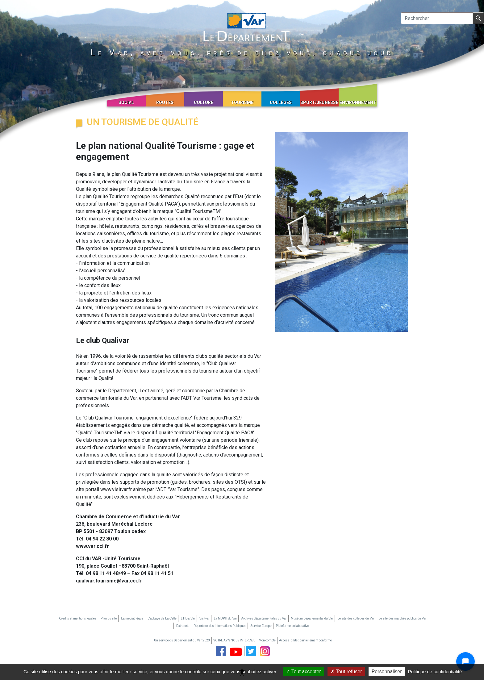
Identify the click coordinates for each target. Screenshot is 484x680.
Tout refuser (346, 671)
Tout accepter (303, 671)
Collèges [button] (281, 102)
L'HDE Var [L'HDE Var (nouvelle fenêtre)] (188, 618)
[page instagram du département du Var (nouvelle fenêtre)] (265, 651)
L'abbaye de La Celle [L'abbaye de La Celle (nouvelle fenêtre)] (162, 618)
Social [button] (126, 102)
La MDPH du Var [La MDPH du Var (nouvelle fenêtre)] (225, 618)
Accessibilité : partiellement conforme (305, 640)
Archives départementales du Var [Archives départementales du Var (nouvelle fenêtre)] (263, 618)
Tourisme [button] (242, 102)
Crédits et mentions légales (78, 618)
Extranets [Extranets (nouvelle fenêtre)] (182, 626)
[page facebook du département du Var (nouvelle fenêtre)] (221, 651)
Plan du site (109, 618)
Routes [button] (164, 102)
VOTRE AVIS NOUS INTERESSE (234, 640)
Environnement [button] (358, 102)
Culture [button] (203, 102)
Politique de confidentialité (435, 671)
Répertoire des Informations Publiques (220, 626)
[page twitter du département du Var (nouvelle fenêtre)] (251, 651)
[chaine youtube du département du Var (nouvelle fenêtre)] (236, 652)
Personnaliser (387, 671)
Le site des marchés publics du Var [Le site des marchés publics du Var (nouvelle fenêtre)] (403, 618)
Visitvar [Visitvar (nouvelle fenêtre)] (204, 618)
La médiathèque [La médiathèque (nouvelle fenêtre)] (132, 618)
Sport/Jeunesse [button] (319, 102)
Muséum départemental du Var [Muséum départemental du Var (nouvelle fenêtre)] (312, 618)
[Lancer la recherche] (478, 18)
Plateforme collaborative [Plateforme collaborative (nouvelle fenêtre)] (292, 626)
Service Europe (260, 626)
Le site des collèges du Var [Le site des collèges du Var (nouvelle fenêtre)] (355, 618)
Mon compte (267, 640)
